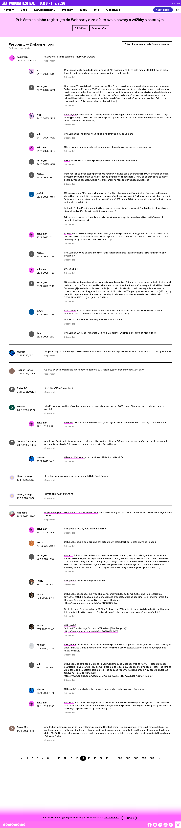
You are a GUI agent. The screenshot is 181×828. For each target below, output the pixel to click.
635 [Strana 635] (120, 758)
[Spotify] (165, 825)
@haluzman (70, 70)
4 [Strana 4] (42, 758)
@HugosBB (70, 528)
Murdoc (21, 351)
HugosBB (22, 512)
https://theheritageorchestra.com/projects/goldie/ (133, 612)
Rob (39, 333)
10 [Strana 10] (59, 758)
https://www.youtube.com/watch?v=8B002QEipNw (91, 603)
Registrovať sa (99, 28)
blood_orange (24, 476)
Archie (40, 174)
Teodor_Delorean (26, 441)
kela (39, 134)
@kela (67, 160)
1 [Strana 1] (27, 758)
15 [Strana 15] (89, 758)
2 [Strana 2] (32, 758)
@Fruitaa (68, 422)
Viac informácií (111, 817)
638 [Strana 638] (144, 758)
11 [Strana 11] (65, 758)
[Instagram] (160, 825)
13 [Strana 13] (77, 758)
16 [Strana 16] (95, 758)
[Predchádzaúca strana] (22, 758)
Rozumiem (129, 818)
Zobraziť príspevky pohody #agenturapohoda (147, 44)
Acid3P (41, 644)
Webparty (17, 44)
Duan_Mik (22, 727)
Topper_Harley (25, 370)
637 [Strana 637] (136, 758)
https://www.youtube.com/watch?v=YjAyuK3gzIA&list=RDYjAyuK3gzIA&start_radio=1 (108, 676)
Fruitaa (21, 406)
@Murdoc (69, 702)
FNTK (40, 581)
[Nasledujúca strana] (158, 758)
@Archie (68, 193)
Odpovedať (49, 61)
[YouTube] (155, 825)
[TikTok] (171, 825)
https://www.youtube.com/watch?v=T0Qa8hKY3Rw (71, 512)
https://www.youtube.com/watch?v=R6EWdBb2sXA (91, 631)
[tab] (24, 9)
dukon (40, 594)
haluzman (22, 57)
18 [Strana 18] (107, 758)
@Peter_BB (70, 114)
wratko (40, 542)
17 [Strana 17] (101, 758)
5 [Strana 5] (48, 758)
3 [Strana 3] (37, 758)
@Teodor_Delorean (74, 457)
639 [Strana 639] (152, 758)
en (178, 3)
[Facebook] (149, 825)
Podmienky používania (19, 48)
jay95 (40, 193)
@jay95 (68, 233)
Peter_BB (42, 86)
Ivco (39, 70)
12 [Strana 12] (71, 758)
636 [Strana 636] (128, 758)
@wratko (68, 555)
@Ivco (67, 147)
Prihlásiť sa (80, 28)
